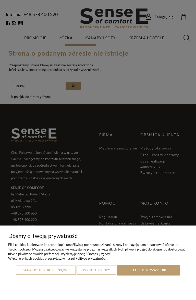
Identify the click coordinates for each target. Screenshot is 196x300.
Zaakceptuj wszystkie (148, 270)
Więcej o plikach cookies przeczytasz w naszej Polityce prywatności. (57, 258)
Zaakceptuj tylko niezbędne (45, 270)
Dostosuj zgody (96, 270)
